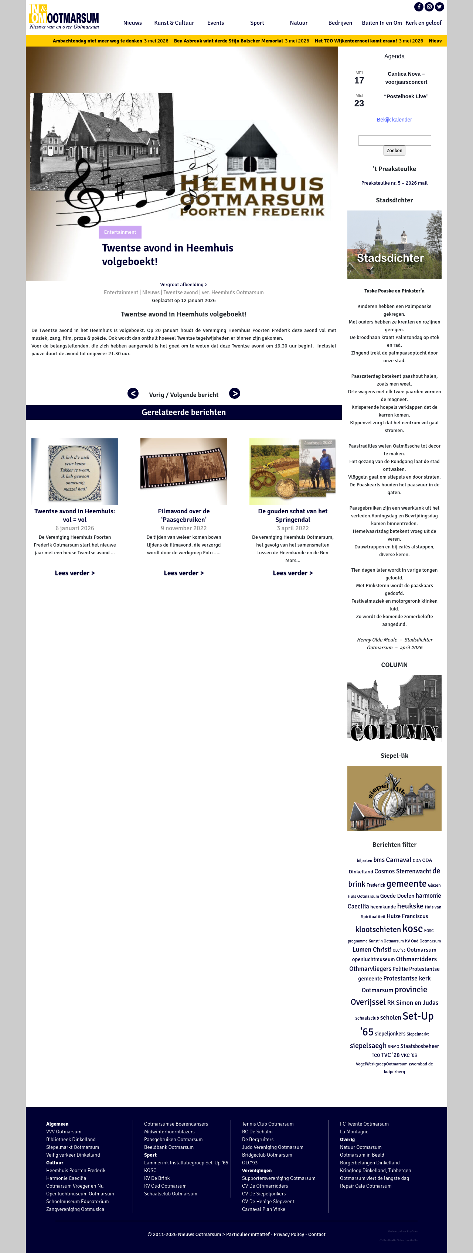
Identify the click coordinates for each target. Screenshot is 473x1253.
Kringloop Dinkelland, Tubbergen (375, 1170)
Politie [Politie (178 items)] (400, 969)
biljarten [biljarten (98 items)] (364, 860)
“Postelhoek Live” (406, 96)
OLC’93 (250, 1163)
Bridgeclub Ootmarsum (267, 1155)
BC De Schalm (257, 1132)
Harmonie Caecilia (66, 1178)
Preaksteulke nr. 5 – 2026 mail (394, 183)
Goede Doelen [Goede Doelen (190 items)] (397, 896)
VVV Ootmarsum (63, 1132)
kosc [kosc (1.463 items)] (412, 928)
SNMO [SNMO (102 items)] (393, 1046)
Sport (257, 23)
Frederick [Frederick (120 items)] (376, 885)
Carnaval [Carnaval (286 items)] (398, 860)
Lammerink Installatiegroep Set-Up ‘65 (186, 1163)
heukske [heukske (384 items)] (410, 906)
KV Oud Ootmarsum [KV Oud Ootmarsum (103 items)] (423, 941)
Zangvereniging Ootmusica (75, 1209)
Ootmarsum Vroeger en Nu (74, 1186)
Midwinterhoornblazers (169, 1132)
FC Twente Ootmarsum (364, 1124)
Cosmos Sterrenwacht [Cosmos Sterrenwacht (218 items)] (402, 871)
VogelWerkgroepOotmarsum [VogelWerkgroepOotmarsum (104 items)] (382, 1064)
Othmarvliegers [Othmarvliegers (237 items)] (370, 969)
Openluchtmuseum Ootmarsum (80, 1194)
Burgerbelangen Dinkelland (370, 1163)
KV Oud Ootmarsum (165, 1186)
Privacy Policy (289, 1234)
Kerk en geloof (423, 23)
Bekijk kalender (394, 120)
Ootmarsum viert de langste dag (374, 1178)
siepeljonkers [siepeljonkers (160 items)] (390, 1033)
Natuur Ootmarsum (361, 1147)
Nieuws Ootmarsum (199, 1234)
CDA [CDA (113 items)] (417, 860)
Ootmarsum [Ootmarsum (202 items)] (421, 950)
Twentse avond (180, 292)
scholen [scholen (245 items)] (390, 1017)
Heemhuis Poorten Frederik (75, 1170)
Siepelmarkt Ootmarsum (72, 1147)
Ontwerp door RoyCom (403, 1231)
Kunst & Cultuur (174, 23)
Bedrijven (341, 23)
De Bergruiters (257, 1139)
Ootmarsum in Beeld (362, 1155)
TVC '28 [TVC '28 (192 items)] (390, 1055)
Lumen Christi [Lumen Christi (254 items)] (372, 949)
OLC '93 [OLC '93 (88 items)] (399, 950)
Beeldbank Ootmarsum (169, 1147)
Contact (317, 1234)
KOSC (150, 1170)
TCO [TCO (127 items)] (376, 1055)
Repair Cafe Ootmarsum (366, 1186)
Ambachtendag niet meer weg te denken (116, 41)
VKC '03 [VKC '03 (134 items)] (409, 1055)
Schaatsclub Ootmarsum (170, 1194)
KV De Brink (157, 1178)
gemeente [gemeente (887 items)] (406, 884)
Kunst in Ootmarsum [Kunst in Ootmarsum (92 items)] (386, 941)
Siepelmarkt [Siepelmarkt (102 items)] (417, 1034)
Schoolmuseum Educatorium (77, 1201)
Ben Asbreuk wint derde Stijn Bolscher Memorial (247, 41)
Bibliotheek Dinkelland (71, 1139)
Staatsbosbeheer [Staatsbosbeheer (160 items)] (420, 1046)
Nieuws (132, 23)
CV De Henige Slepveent (268, 1201)
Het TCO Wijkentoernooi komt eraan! (375, 41)
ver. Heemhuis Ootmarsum (233, 292)
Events (215, 23)
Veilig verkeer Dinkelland (73, 1155)
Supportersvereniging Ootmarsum (279, 1178)
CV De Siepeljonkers (264, 1194)
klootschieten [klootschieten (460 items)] (378, 929)
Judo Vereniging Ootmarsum (272, 1147)
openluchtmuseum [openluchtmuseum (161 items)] (373, 959)
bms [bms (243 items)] (379, 860)
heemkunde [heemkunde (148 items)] (383, 907)
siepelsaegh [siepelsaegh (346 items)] (368, 1045)
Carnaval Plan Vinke (263, 1209)
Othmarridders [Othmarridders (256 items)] (416, 959)
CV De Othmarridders (265, 1186)
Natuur (299, 23)
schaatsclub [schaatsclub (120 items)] (367, 1018)
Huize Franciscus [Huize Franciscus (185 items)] (407, 916)
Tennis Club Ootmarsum (268, 1124)
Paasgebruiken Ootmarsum (173, 1139)
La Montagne (354, 1132)
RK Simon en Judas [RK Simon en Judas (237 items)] (412, 1003)
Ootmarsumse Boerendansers (176, 1124)
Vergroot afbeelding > (183, 284)
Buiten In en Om (382, 23)
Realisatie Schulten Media (399, 1240)
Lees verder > (75, 573)
